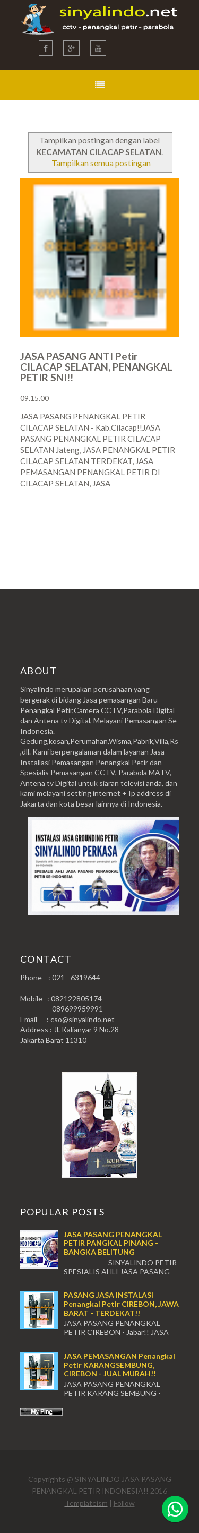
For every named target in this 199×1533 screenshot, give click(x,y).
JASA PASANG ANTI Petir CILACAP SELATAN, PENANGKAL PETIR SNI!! (96, 366)
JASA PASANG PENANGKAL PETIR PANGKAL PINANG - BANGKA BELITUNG (113, 1243)
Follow (124, 1503)
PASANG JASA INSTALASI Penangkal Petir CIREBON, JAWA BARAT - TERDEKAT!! (121, 1303)
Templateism (86, 1503)
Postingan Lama (125, 525)
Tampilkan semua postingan (101, 163)
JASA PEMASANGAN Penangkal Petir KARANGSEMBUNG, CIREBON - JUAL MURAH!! (119, 1364)
